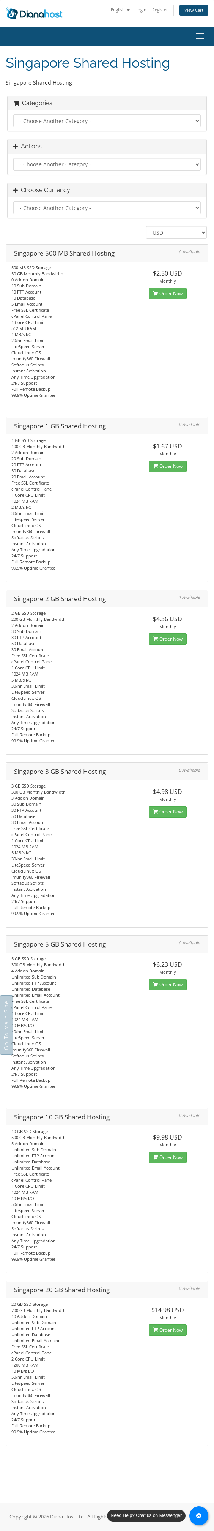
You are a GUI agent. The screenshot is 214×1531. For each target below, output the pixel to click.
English (120, 10)
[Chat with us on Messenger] (198, 1515)
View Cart (193, 10)
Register (160, 10)
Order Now (168, 293)
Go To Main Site (6, 1025)
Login (140, 10)
